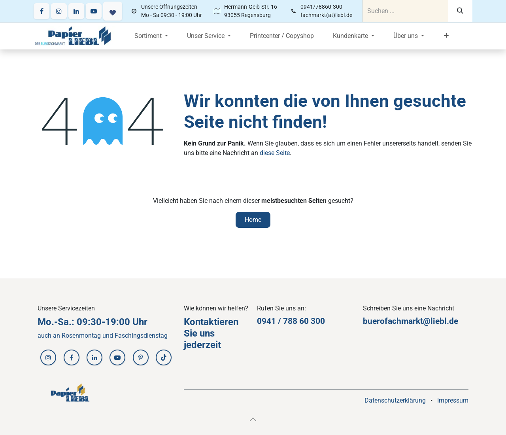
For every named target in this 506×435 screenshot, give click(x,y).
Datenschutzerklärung (395, 400)
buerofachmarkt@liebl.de (410, 321)
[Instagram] (59, 11)
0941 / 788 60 (284, 321)
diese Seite (275, 153)
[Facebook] (41, 11)
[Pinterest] (140, 357)
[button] (253, 419)
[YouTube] (94, 11)
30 (315, 321)
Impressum (452, 400)
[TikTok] (163, 357)
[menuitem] (151, 36)
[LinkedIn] (76, 11)
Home (253, 219)
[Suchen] (460, 11)
